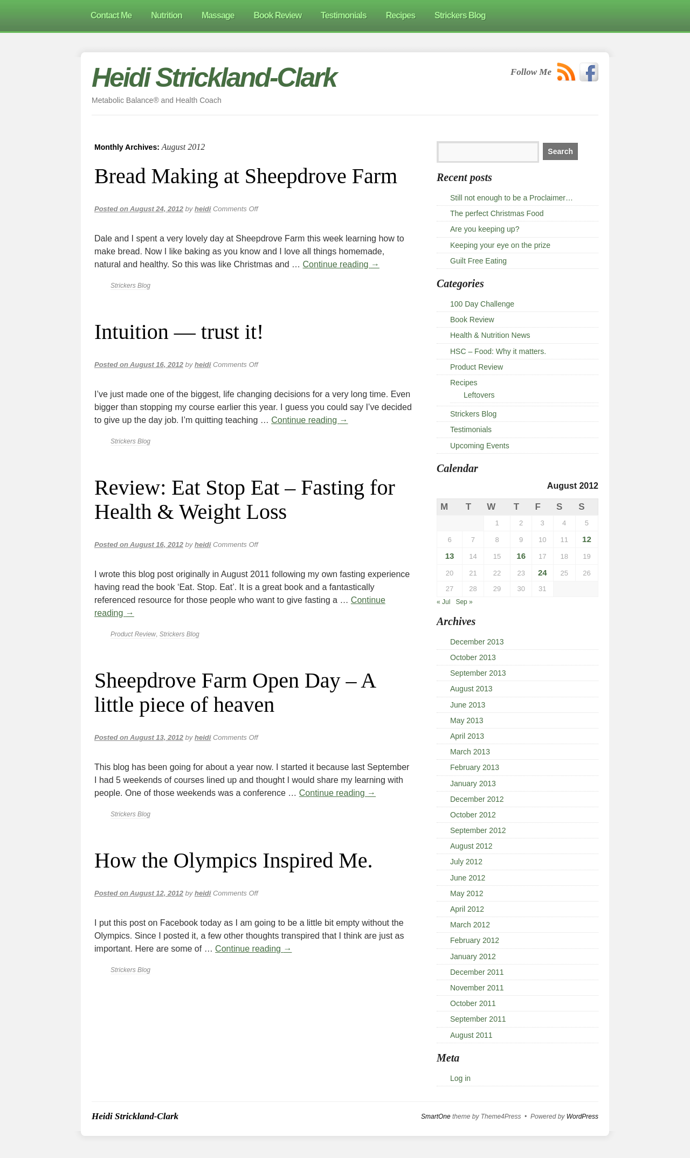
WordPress (582, 1116)
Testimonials (471, 429)
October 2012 (473, 814)
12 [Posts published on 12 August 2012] (586, 539)
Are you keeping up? (484, 229)
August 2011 (471, 1035)
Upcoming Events (479, 445)
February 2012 (474, 940)
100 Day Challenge (482, 304)
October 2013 (473, 657)
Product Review (133, 634)
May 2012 (466, 893)
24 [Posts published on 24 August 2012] (542, 572)
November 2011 (477, 987)
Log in (460, 1078)
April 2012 (467, 909)
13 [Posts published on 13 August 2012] (449, 555)
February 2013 (474, 767)
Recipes (464, 382)
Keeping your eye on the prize (500, 245)
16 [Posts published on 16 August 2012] (521, 555)
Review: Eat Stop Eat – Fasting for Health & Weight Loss (244, 499)
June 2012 (467, 877)
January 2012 (473, 956)
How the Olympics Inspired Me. (233, 860)
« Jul (443, 602)
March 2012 (470, 924)
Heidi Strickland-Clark (214, 78)
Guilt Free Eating (478, 260)
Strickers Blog (130, 285)
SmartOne (436, 1116)
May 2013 (466, 720)
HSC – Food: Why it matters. (498, 351)
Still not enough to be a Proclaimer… (511, 197)
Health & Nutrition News (490, 335)
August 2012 (471, 846)
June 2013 (467, 705)
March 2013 (470, 751)
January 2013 (473, 783)
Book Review (472, 319)
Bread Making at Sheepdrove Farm (245, 176)
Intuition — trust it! (179, 332)
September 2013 (478, 673)
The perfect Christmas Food (497, 213)
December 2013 (477, 641)
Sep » (464, 602)
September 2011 (478, 1019)
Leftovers (479, 395)
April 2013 (467, 736)
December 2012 (477, 799)
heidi (203, 209)
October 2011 (473, 1003)
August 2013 (471, 688)
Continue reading (341, 264)
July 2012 (466, 861)
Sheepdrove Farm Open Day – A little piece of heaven (234, 692)
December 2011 (477, 972)
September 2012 (478, 830)
